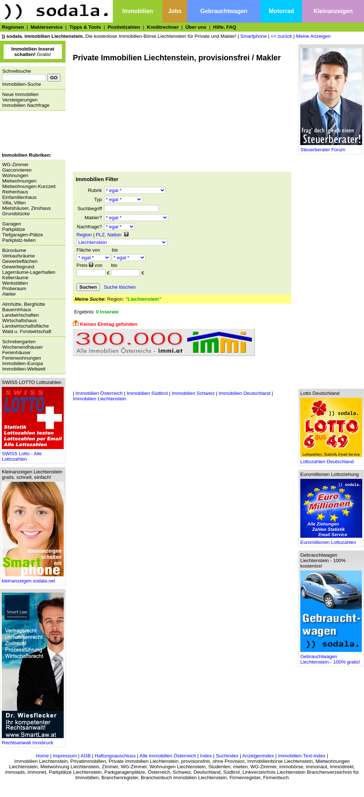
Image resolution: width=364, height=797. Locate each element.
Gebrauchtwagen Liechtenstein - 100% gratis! (331, 657)
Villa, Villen (14, 202)
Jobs (175, 11)
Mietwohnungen (19, 181)
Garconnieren (17, 170)
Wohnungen (15, 175)
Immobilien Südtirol (147, 393)
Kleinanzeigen (333, 11)
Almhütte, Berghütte (23, 304)
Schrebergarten (19, 341)
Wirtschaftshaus (19, 320)
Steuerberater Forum (331, 147)
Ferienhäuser (16, 352)
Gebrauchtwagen (224, 11)
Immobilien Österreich (99, 393)
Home (42, 755)
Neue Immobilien (20, 94)
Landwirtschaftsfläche (25, 326)
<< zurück (281, 36)
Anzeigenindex (258, 755)
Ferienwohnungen (21, 358)
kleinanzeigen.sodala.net (33, 579)
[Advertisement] (31, 132)
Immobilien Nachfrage (26, 105)
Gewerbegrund (18, 266)
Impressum (65, 755)
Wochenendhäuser (22, 347)
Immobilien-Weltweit (24, 369)
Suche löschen (119, 287)
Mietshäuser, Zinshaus (26, 208)
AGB (85, 755)
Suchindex (227, 755)
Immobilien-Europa (22, 363)
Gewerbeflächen (19, 261)
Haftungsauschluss (115, 755)
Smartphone (253, 36)
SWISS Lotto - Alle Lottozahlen (33, 454)
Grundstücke (16, 213)
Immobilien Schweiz (193, 393)
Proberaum (14, 288)
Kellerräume (15, 277)
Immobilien (137, 11)
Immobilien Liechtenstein (99, 398)
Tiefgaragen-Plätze (22, 234)
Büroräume (14, 250)
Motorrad (281, 11)
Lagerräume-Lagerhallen (28, 272)
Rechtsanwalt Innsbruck (33, 740)
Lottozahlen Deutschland (331, 459)
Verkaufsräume (18, 256)
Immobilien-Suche (21, 84)
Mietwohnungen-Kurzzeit (29, 186)
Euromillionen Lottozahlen (331, 540)
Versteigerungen (19, 100)
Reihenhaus (15, 192)
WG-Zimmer (15, 164)
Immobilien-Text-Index (301, 755)
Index (206, 755)
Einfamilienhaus (19, 197)
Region (84, 234)
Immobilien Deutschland (244, 393)
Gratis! (32, 51)
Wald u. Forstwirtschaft (26, 331)
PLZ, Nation (108, 234)
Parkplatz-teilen (19, 240)
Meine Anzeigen (313, 36)
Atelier (9, 294)
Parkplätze (13, 229)
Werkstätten (15, 283)
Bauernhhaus (16, 309)
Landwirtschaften (20, 315)
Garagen (11, 224)
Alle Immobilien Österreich (167, 755)
